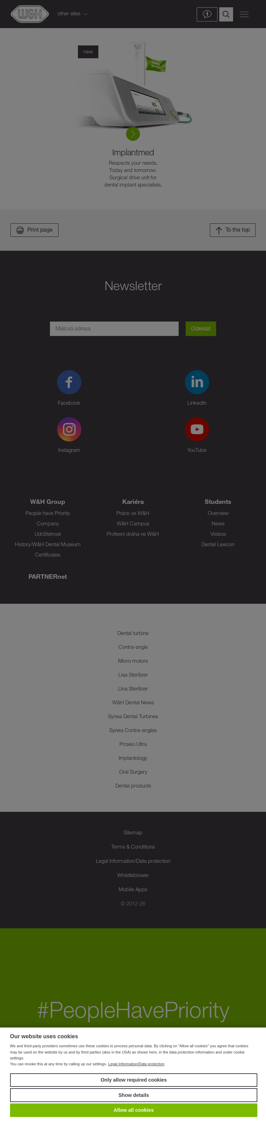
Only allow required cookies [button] (133, 1080)
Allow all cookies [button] (134, 1110)
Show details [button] (133, 1095)
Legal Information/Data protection (136, 1064)
